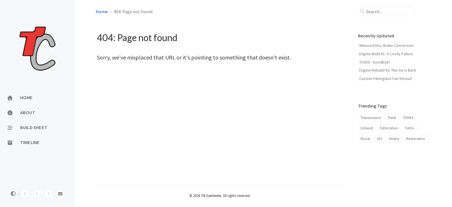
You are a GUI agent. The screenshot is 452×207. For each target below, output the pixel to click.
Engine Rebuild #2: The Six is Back (387, 70)
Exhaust (367, 128)
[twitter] (37, 194)
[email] (60, 194)
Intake (394, 138)
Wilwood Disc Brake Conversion (386, 45)
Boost (365, 138)
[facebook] (48, 194)
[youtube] (25, 194)
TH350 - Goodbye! (374, 62)
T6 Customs (211, 195)
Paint (392, 117)
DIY (379, 138)
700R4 (408, 117)
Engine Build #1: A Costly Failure (386, 53)
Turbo (409, 128)
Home (102, 11)
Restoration (415, 138)
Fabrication (389, 128)
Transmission (371, 117)
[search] (389, 11)
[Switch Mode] (13, 194)
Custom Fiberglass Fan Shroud (385, 78)
